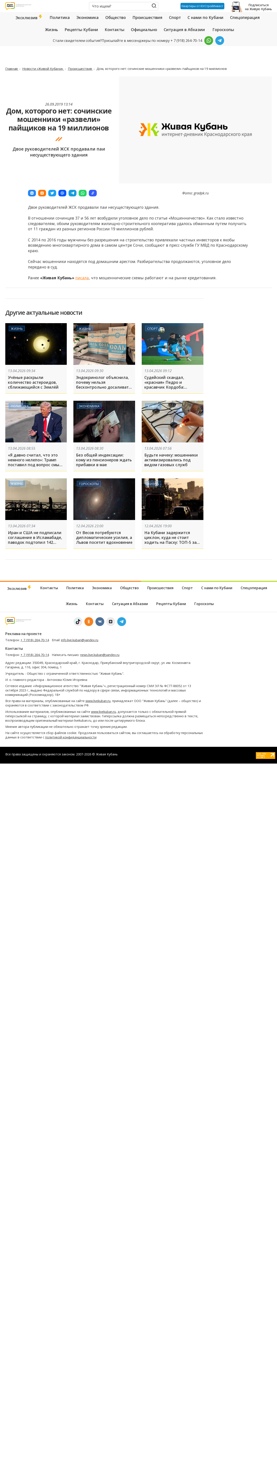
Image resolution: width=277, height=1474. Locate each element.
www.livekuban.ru (98, 701)
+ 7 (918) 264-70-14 (34, 640)
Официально (144, 29)
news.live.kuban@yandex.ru (99, 655)
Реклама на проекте (23, 633)
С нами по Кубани (205, 17)
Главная (12, 68)
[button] (32, 193)
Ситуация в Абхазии (184, 29)
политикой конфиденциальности (71, 737)
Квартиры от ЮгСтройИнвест (202, 6)
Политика (60, 17)
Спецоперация (245, 17)
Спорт (175, 17)
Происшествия (147, 17)
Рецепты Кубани (81, 29)
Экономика (87, 17)
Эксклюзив (29, 17)
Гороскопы (223, 29)
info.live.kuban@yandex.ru (79, 640)
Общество (115, 17)
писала (82, 277)
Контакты (114, 29)
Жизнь (51, 29)
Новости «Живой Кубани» (43, 68)
